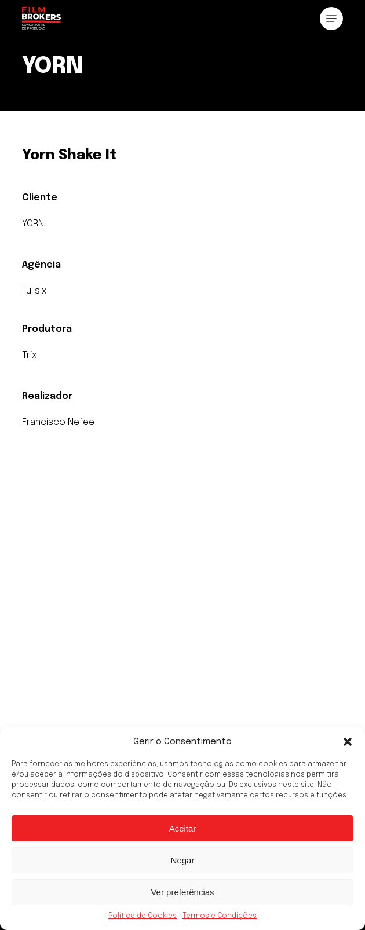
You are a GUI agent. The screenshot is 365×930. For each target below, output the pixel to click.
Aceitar (182, 828)
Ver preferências (182, 892)
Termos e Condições (220, 916)
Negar (183, 860)
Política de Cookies (142, 916)
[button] (347, 742)
